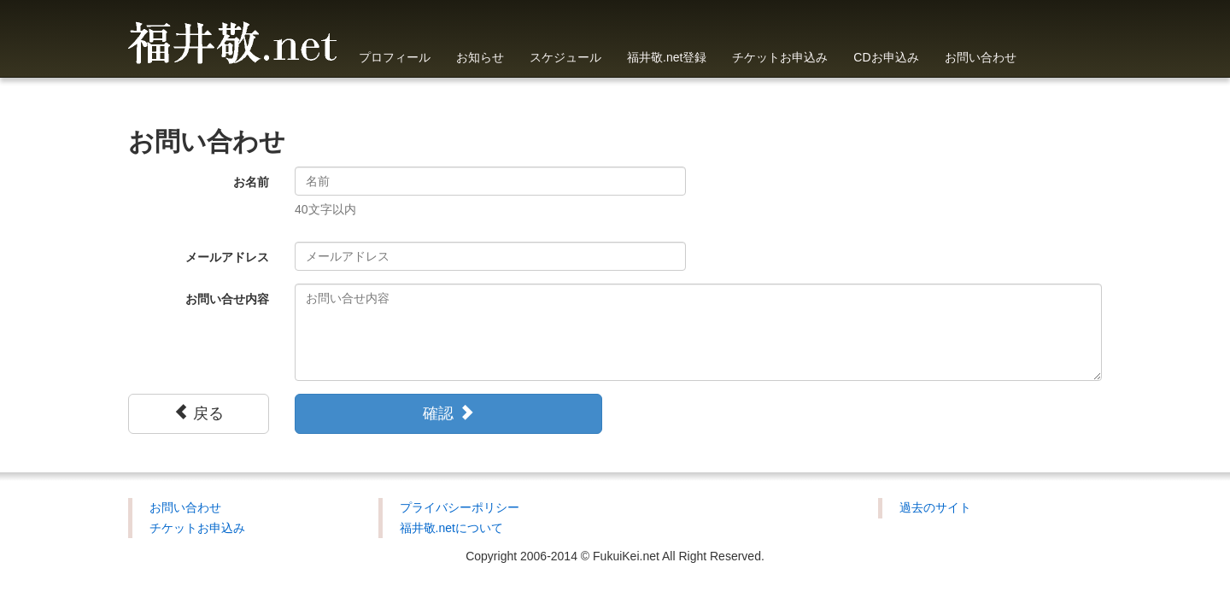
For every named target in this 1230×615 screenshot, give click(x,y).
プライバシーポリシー (459, 507)
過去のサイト (935, 507)
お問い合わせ (980, 57)
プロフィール (394, 57)
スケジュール (565, 57)
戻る (198, 413)
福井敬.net (232, 38)
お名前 (251, 182)
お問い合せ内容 (227, 299)
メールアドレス (227, 257)
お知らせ (480, 57)
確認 (448, 413)
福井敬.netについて (451, 528)
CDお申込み (885, 57)
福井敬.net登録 (666, 57)
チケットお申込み (780, 57)
